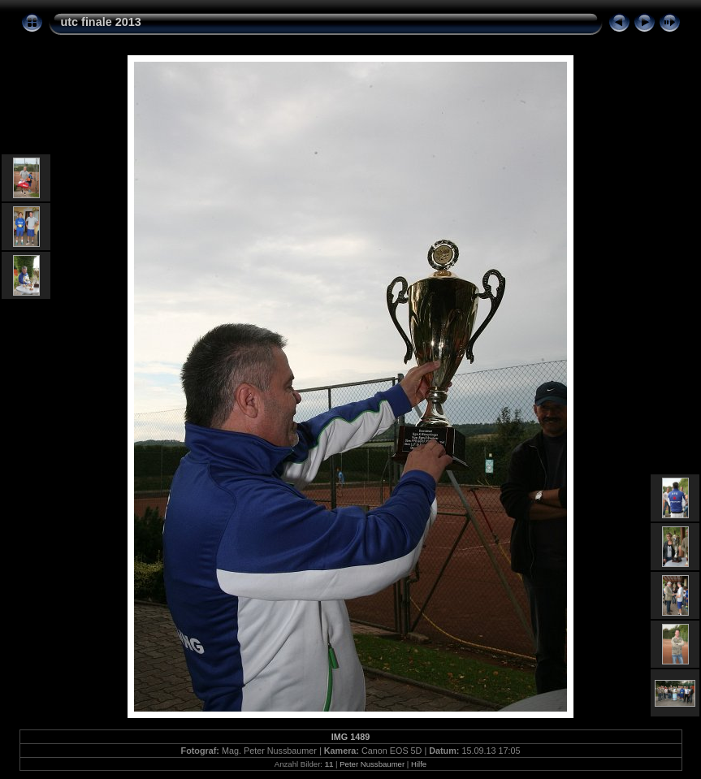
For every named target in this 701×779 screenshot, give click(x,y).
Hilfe (418, 764)
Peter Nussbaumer (372, 764)
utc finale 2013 (101, 21)
